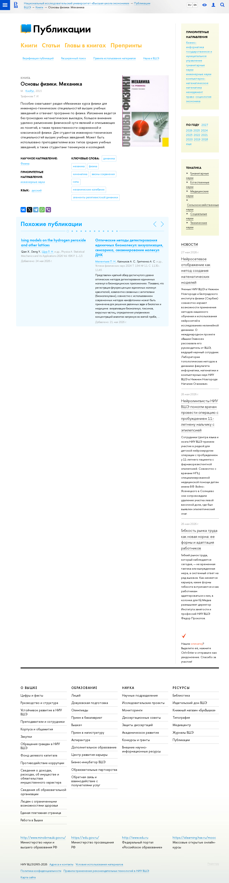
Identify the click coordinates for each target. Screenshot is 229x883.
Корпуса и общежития (37, 729)
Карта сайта (28, 877)
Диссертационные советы (141, 717)
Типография (181, 717)
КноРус (29, 91)
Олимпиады (79, 710)
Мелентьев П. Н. (105, 261)
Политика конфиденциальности (41, 871)
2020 (189, 139)
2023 (189, 135)
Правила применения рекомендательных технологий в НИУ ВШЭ (106, 871)
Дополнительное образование (94, 747)
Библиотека (181, 695)
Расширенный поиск (73, 58)
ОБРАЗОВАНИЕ (84, 688)
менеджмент (194, 92)
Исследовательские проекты (143, 703)
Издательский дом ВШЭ (190, 703)
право (190, 97)
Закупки (26, 736)
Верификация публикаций (38, 58)
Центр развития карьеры (89, 754)
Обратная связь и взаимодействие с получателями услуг (85, 781)
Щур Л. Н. (48, 251)
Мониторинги (132, 710)
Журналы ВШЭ (183, 732)
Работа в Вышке (32, 820)
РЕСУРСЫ (181, 688)
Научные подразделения (140, 695)
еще (189, 144)
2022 (197, 135)
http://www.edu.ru (135, 837)
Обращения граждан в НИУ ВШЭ (40, 746)
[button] (68, 231)
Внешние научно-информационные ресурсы (141, 749)
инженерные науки (198, 74)
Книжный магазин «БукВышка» (194, 710)
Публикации (62, 29)
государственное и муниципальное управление (199, 55)
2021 (204, 135)
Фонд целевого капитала (39, 755)
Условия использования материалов (99, 864)
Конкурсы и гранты (136, 740)
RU (189, 4)
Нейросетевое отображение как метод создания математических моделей (195, 270)
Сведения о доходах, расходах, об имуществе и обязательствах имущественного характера (41, 776)
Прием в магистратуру (87, 732)
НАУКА (128, 688)
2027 (204, 125)
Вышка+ (76, 725)
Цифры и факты (32, 695)
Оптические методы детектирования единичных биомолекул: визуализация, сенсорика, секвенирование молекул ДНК (129, 247)
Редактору (213, 863)
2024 (204, 130)
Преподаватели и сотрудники (43, 721)
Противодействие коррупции (42, 763)
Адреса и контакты (61, 864)
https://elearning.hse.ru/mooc (194, 837)
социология (203, 97)
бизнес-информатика (195, 44)
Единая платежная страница (41, 813)
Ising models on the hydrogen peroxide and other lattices (53, 242)
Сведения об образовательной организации (43, 792)
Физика (25, 163)
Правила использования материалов (114, 58)
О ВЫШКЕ (29, 688)
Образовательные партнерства (94, 769)
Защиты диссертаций (137, 725)
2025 (196, 130)
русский (37, 190)
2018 (204, 139)
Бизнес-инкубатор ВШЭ (88, 762)
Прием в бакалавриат (86, 717)
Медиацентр (182, 725)
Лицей (76, 695)
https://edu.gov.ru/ (85, 837)
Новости (189, 244)
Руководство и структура (39, 703)
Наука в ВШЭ (151, 58)
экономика (193, 101)
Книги (29, 45)
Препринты (126, 45)
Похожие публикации (51, 224)
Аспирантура (80, 740)
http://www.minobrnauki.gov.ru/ (43, 837)
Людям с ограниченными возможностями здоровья (39, 803)
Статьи (51, 45)
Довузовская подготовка (89, 703)
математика (194, 87)
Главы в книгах (85, 45)
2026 (189, 130)
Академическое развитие (140, 732)
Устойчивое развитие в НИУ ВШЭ (41, 712)
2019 (197, 139)
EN (195, 4)
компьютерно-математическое (197, 80)
